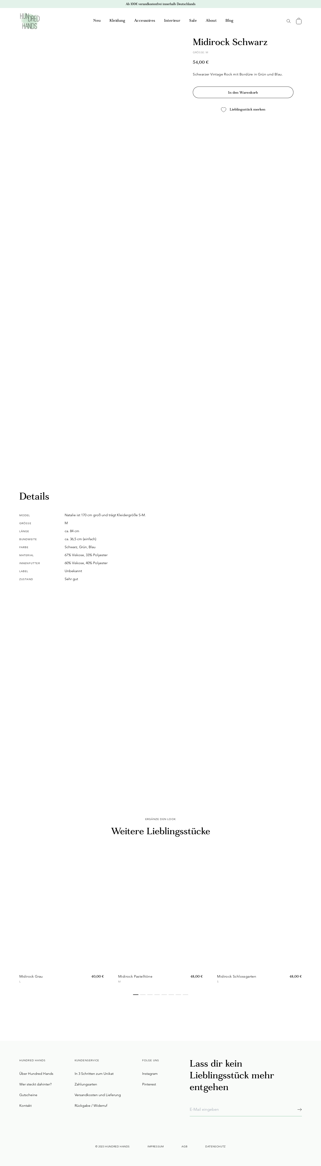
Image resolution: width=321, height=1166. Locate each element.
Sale (193, 21)
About (211, 21)
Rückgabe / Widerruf (91, 1105)
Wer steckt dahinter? (35, 1084)
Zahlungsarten (86, 1084)
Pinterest (149, 1084)
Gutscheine (28, 1095)
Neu (97, 21)
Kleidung (117, 21)
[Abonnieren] (299, 1109)
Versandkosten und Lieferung (98, 1095)
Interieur (172, 21)
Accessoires (144, 21)
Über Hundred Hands (36, 1073)
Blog (229, 21)
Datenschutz (215, 1146)
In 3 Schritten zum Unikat (94, 1073)
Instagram (150, 1073)
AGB (184, 1146)
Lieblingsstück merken (243, 109)
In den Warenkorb (243, 93)
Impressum (156, 1146)
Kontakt (25, 1105)
